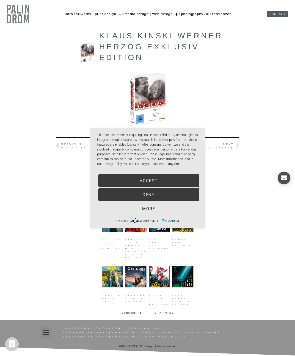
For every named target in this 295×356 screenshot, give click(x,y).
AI (207, 14)
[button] (46, 332)
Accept (149, 180)
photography (192, 14)
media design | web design (151, 14)
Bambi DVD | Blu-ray (182, 243)
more (148, 208)
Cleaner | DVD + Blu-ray (135, 299)
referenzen (222, 14)
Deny (149, 194)
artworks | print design (99, 14)
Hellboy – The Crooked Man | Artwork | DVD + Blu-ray (136, 249)
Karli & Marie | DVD (111, 299)
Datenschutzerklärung (128, 328)
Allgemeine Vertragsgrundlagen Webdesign (125, 336)
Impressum (77, 328)
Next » (169, 313)
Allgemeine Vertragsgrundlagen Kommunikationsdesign (142, 332)
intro (69, 14)
